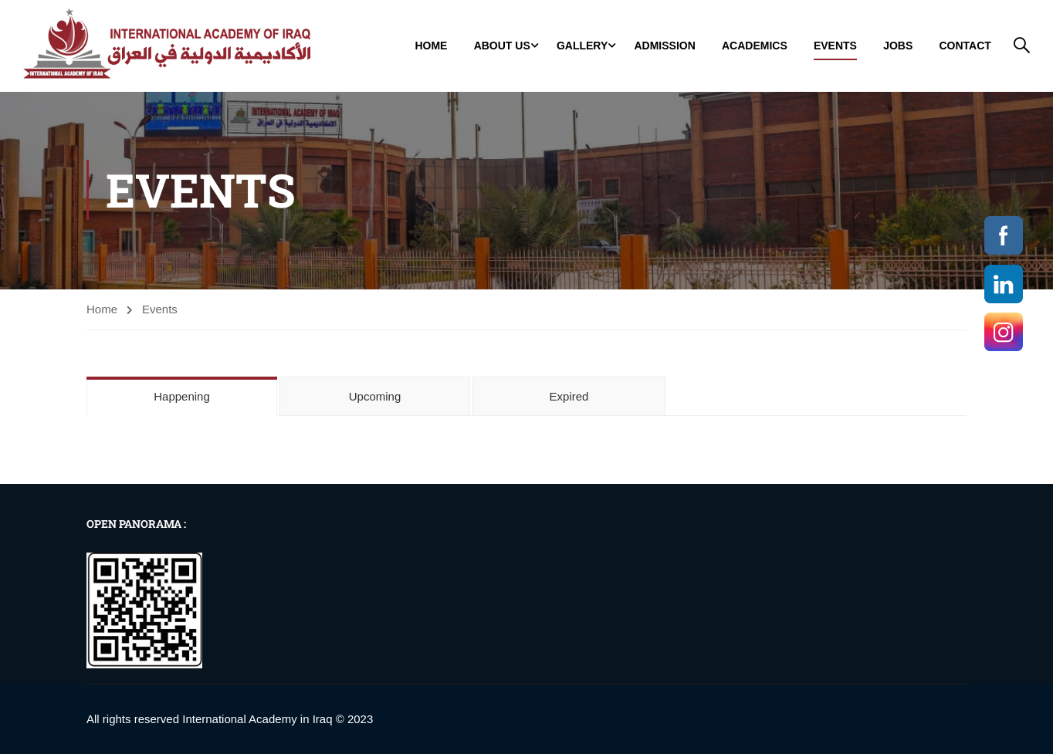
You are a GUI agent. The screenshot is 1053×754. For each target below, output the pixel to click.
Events (835, 46)
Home (431, 46)
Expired (569, 397)
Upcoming (375, 397)
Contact (964, 46)
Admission (664, 46)
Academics (754, 46)
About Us (502, 46)
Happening (182, 397)
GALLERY (582, 46)
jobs (897, 46)
